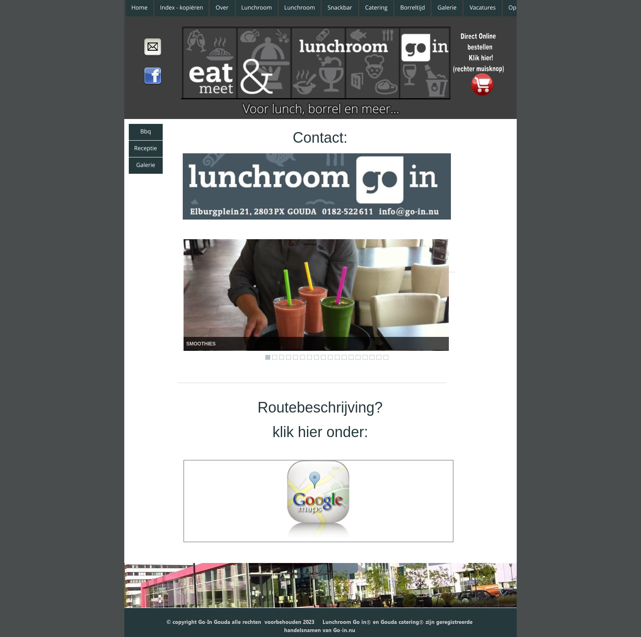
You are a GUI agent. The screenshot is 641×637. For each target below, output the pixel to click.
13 (351, 357)
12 (344, 357)
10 (330, 357)
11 (337, 357)
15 (365, 357)
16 (372, 357)
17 (379, 357)
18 (385, 357)
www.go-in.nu (343, 225)
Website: (285, 225)
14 (358, 357)
